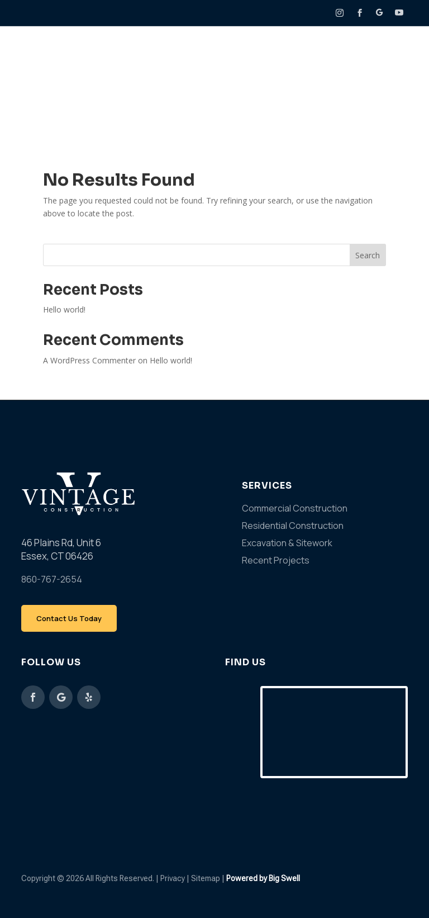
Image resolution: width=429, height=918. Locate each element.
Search (367, 255)
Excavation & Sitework (287, 543)
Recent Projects (275, 560)
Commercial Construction (294, 508)
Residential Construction (293, 525)
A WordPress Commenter (89, 360)
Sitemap (206, 878)
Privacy (172, 878)
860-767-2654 (51, 579)
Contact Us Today (69, 618)
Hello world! (64, 309)
